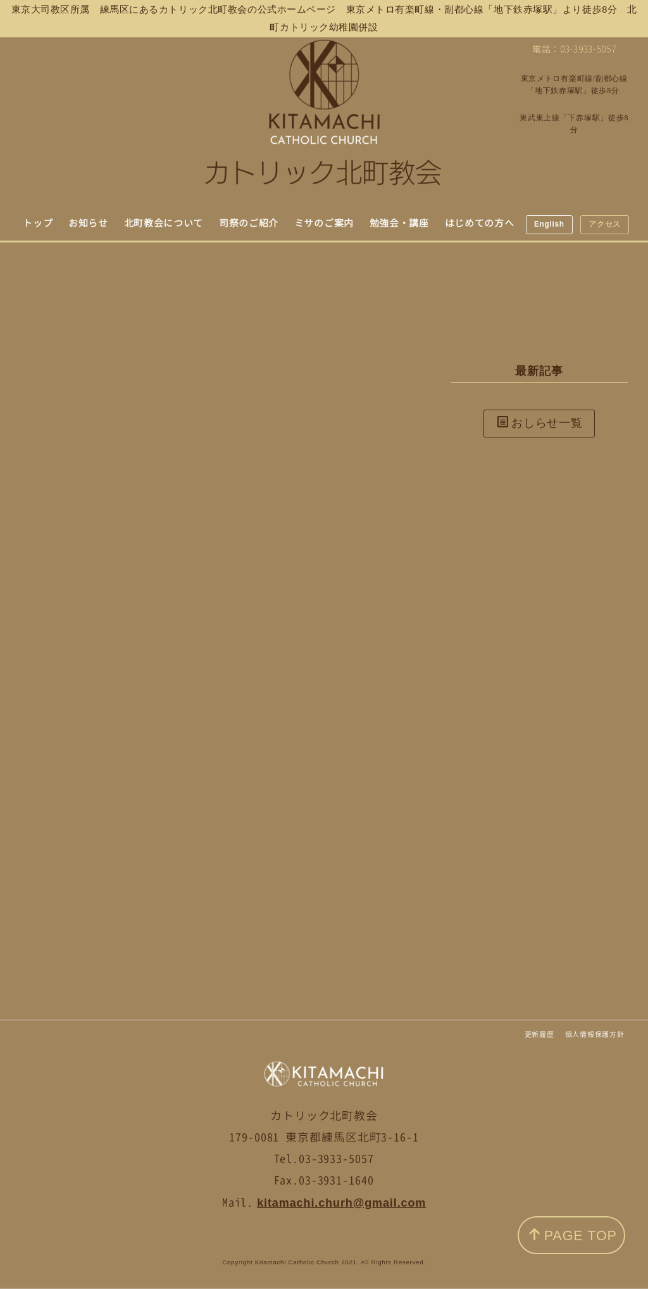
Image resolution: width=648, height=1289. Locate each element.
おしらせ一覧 (540, 422)
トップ (38, 223)
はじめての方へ (479, 223)
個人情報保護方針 (595, 1034)
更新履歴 (539, 1034)
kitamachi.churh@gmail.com (341, 1203)
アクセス (605, 224)
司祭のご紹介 (248, 223)
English (549, 224)
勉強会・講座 (399, 223)
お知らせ (88, 223)
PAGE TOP (572, 1235)
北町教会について (164, 223)
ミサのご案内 (324, 223)
